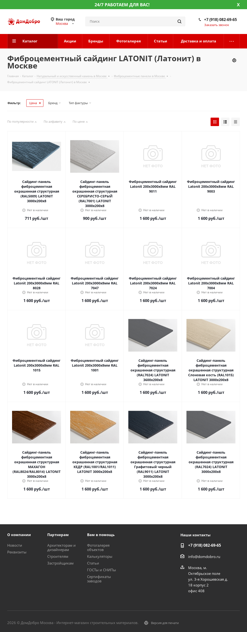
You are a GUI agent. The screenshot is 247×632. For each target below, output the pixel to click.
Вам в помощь (101, 534)
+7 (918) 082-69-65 (220, 19)
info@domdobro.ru (204, 556)
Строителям (57, 556)
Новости (14, 545)
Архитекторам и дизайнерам (61, 547)
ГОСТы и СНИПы (101, 569)
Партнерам (58, 534)
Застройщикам (60, 563)
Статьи (93, 563)
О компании (19, 534)
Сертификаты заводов (99, 578)
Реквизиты (17, 552)
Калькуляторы (99, 556)
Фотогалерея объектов (98, 547)
